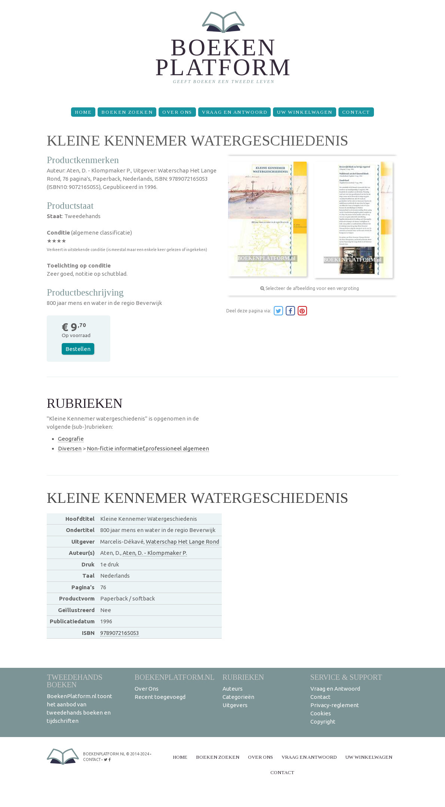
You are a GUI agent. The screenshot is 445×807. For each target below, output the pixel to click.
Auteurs (232, 688)
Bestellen (77, 349)
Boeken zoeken (127, 112)
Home (83, 112)
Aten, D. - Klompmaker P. (155, 553)
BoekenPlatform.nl (175, 677)
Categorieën (238, 697)
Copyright (322, 721)
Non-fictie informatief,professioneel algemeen (148, 448)
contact (92, 759)
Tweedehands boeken (74, 680)
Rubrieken (243, 677)
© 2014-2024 (136, 754)
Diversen (70, 448)
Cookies (320, 713)
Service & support (346, 677)
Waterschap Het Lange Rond (182, 541)
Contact (356, 112)
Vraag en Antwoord (234, 112)
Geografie (71, 438)
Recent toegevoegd (160, 697)
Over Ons (177, 112)
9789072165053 (119, 633)
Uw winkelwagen (304, 112)
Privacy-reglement (334, 705)
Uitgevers (235, 705)
